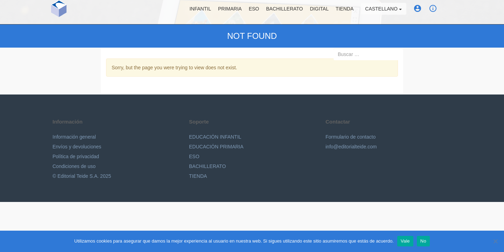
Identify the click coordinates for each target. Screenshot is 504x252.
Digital (319, 12)
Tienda (345, 12)
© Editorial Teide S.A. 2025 (81, 176)
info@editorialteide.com (351, 146)
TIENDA (198, 176)
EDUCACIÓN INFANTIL (215, 137)
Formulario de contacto (351, 137)
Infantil (200, 12)
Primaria (230, 12)
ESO (254, 12)
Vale (405, 241)
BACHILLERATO (207, 166)
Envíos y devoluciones (76, 146)
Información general (74, 137)
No (423, 241)
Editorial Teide (88, 13)
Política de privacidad (75, 156)
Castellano (383, 12)
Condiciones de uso (74, 166)
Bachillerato (284, 12)
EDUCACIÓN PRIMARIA (216, 146)
